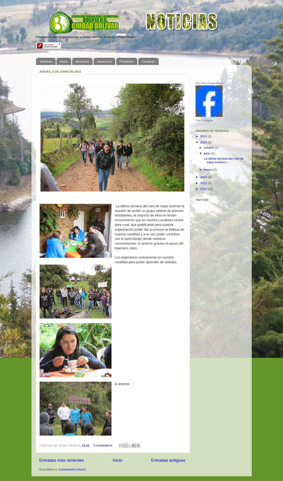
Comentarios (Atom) (72, 469)
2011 (204, 189)
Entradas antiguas (168, 460)
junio (207, 153)
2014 (204, 142)
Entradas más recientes (61, 460)
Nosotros (82, 61)
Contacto (148, 61)
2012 (204, 183)
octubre (209, 147)
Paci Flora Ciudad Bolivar (209, 83)
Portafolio (127, 61)
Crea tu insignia (204, 120)
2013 (204, 177)
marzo (208, 169)
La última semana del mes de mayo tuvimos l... (223, 160)
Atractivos (104, 61)
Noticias (46, 61)
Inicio (64, 61)
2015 (204, 136)
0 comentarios (102, 445)
